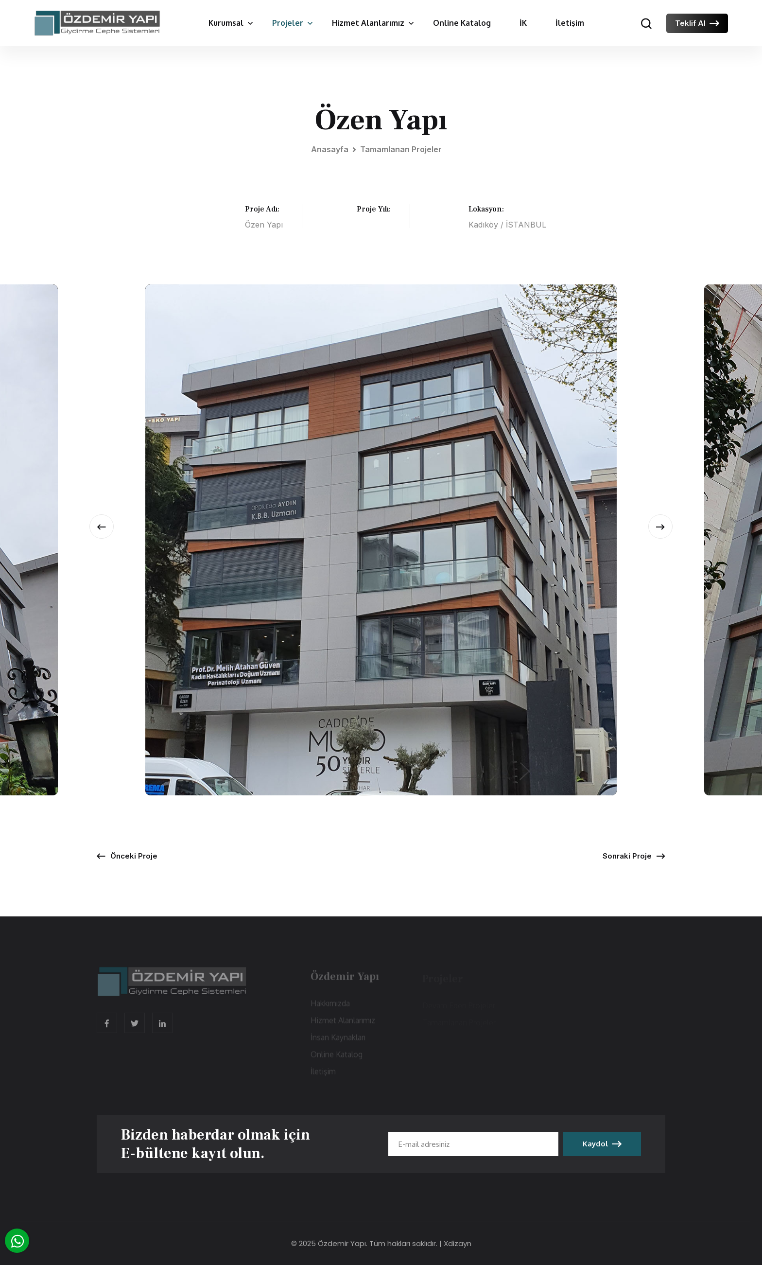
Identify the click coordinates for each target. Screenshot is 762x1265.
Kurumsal (225, 23)
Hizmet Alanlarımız (368, 23)
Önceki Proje (127, 856)
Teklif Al (697, 23)
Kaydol (602, 1143)
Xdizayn (457, 1243)
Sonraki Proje (634, 856)
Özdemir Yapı (342, 1243)
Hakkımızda (330, 1006)
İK (523, 23)
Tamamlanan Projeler (401, 149)
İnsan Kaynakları (338, 1040)
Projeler (287, 23)
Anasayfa (329, 149)
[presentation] (101, 526)
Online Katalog (462, 23)
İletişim (569, 23)
